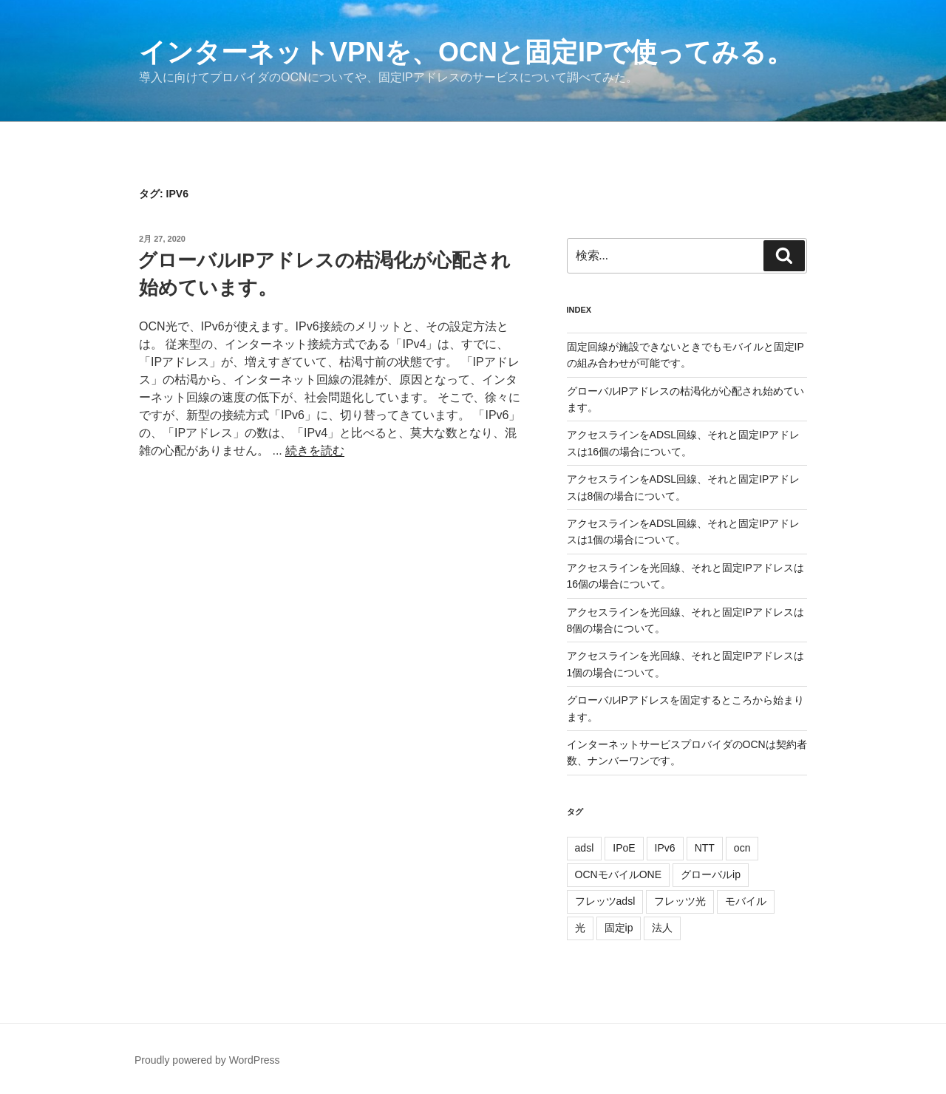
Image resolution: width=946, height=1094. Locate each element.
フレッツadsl (605, 901)
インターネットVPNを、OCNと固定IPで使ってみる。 (466, 52)
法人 (662, 928)
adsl (584, 848)
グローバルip (711, 874)
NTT (705, 848)
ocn (742, 848)
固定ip (619, 928)
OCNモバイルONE (618, 874)
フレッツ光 (680, 901)
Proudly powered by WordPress (207, 1060)
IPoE (624, 848)
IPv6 (665, 848)
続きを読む (314, 450)
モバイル (745, 901)
